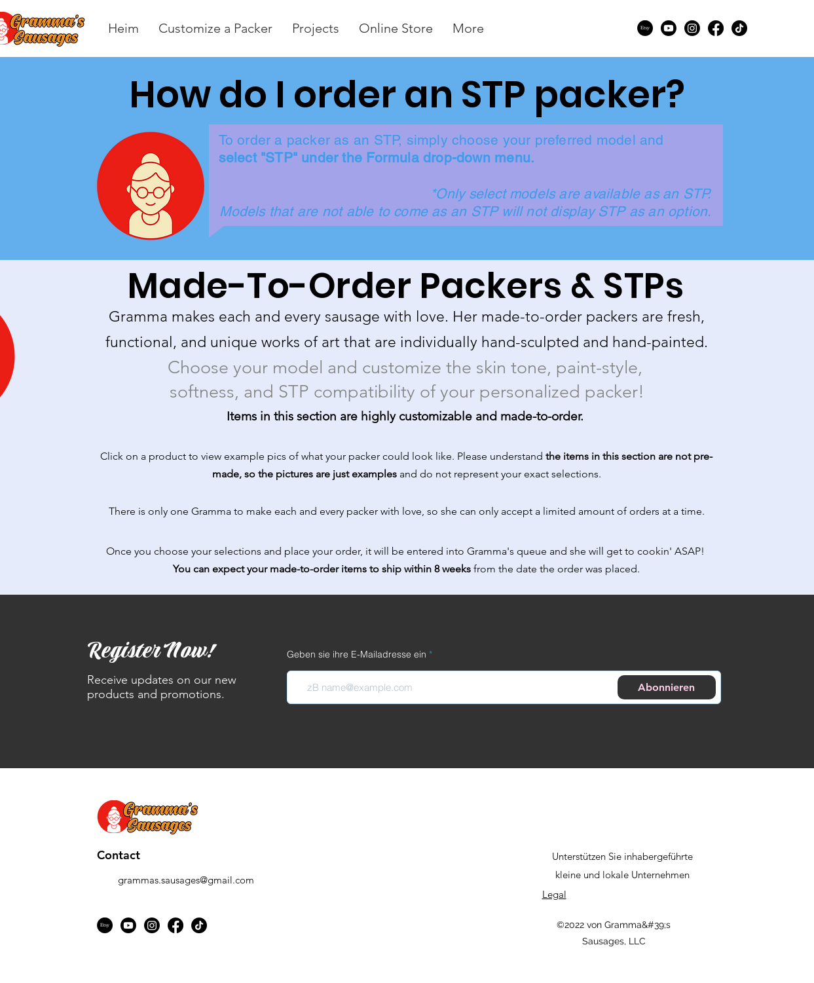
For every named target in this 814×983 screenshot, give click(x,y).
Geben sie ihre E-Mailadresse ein (356, 654)
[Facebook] (716, 28)
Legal (554, 894)
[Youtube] (668, 28)
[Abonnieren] (667, 687)
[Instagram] (692, 28)
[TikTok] (739, 28)
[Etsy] (645, 28)
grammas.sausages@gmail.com (186, 880)
